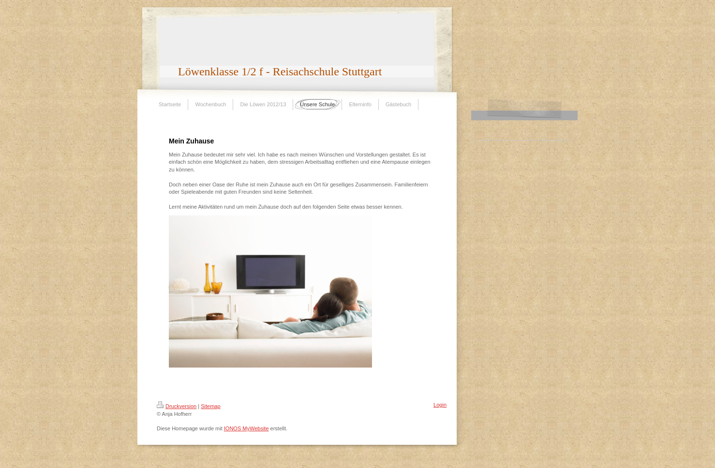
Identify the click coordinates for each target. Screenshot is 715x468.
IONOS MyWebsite (246, 428)
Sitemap (210, 406)
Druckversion (176, 406)
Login (440, 405)
